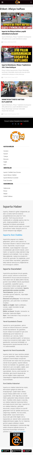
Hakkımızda (7, 188)
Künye (5, 191)
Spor (5, 164)
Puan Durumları (8, 180)
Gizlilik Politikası (8, 196)
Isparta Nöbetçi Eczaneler (11, 177)
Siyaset (6, 153)
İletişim (5, 193)
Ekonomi (6, 159)
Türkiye (6, 156)
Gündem (6, 151)
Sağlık (5, 162)
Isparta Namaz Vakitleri (10, 175)
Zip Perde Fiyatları (19, 431)
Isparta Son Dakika (12, 235)
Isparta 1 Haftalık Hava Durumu (12, 172)
